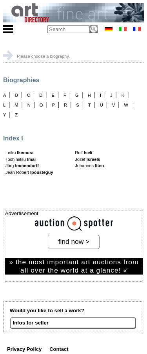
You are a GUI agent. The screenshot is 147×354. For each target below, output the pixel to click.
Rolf (83, 152)
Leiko (19, 152)
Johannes (89, 165)
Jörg (22, 165)
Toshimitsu (20, 159)
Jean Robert (29, 172)
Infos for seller (31, 323)
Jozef (87, 159)
